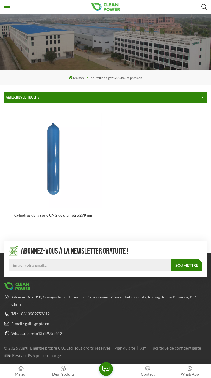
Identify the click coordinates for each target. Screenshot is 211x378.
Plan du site (125, 348)
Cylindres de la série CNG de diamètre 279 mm (53, 215)
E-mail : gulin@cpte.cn (30, 323)
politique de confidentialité (177, 348)
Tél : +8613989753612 (30, 313)
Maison (76, 78)
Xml (144, 348)
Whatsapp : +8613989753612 (36, 333)
